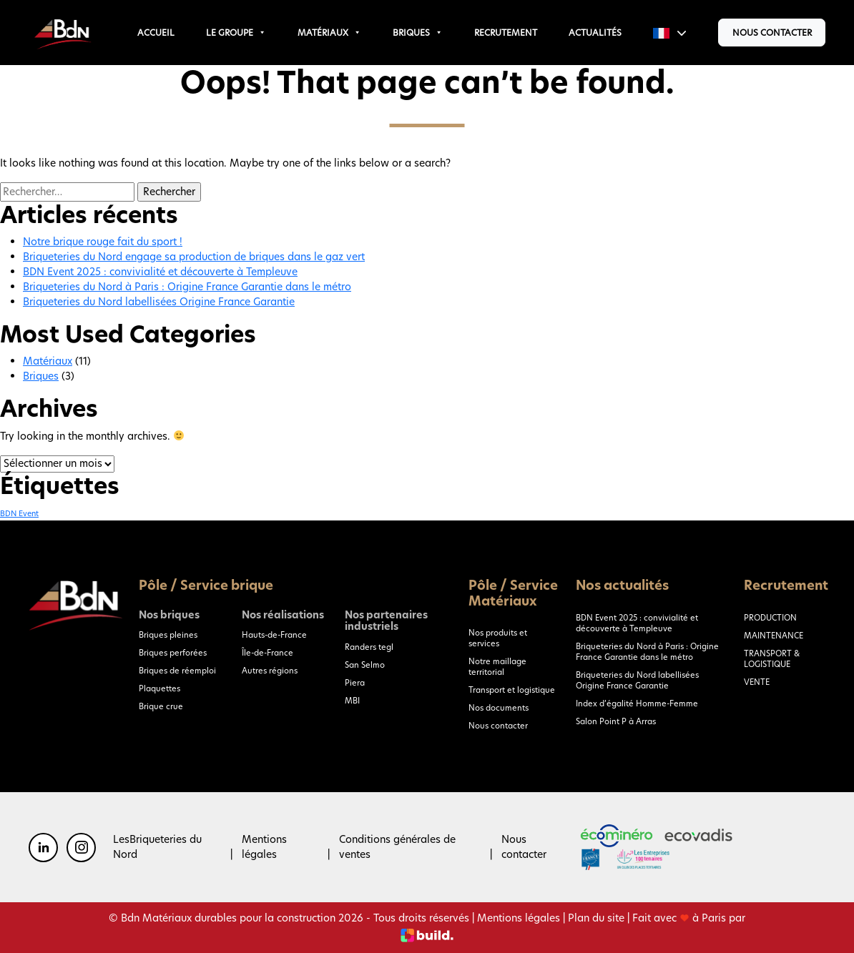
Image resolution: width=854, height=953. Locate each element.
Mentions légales (264, 846)
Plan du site (596, 918)
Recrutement (505, 32)
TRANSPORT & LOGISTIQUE (772, 659)
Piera (355, 682)
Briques (418, 32)
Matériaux (329, 32)
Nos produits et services (497, 638)
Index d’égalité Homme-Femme (637, 703)
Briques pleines (168, 635)
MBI (352, 700)
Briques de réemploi (177, 670)
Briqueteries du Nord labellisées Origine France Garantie (159, 302)
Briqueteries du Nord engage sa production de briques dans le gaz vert (194, 257)
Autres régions (270, 670)
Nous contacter (772, 32)
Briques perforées (173, 652)
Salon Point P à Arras (616, 721)
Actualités (595, 32)
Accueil (156, 32)
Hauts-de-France (274, 635)
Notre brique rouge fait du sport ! (102, 241)
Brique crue (161, 706)
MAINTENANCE (773, 635)
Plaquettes (159, 688)
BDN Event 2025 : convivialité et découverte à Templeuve (160, 272)
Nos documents (498, 707)
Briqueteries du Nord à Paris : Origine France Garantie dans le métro (187, 287)
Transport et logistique (511, 690)
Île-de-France (267, 652)
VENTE (757, 682)
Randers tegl (369, 647)
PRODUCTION (770, 617)
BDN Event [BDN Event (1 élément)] (19, 513)
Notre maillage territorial (497, 667)
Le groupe (236, 32)
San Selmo (365, 665)
